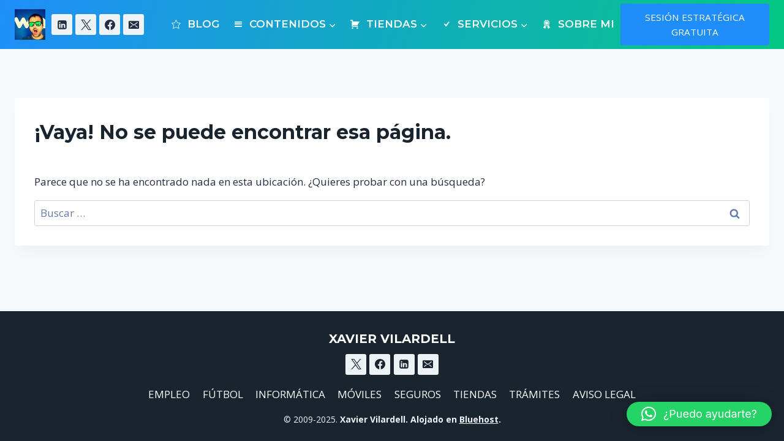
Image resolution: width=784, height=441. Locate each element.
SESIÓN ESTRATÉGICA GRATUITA (695, 24)
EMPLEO (169, 394)
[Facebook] (109, 24)
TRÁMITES (534, 394)
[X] (85, 24)
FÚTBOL (223, 394)
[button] (699, 414)
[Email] (133, 24)
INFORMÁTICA (290, 394)
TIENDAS (475, 394)
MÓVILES (359, 394)
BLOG (195, 24)
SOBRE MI (577, 24)
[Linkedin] (61, 24)
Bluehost (479, 419)
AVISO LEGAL (604, 394)
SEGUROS (417, 394)
